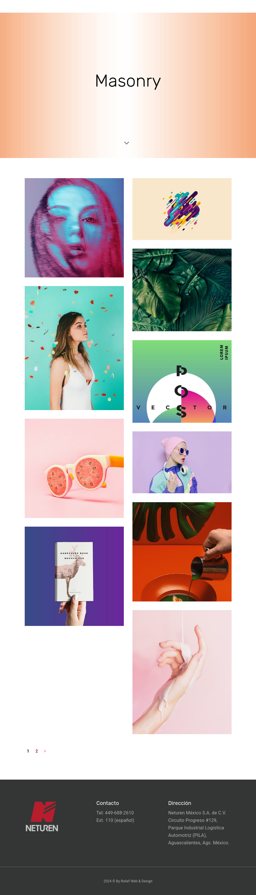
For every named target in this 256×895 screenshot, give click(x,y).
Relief (125, 881)
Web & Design (142, 881)
